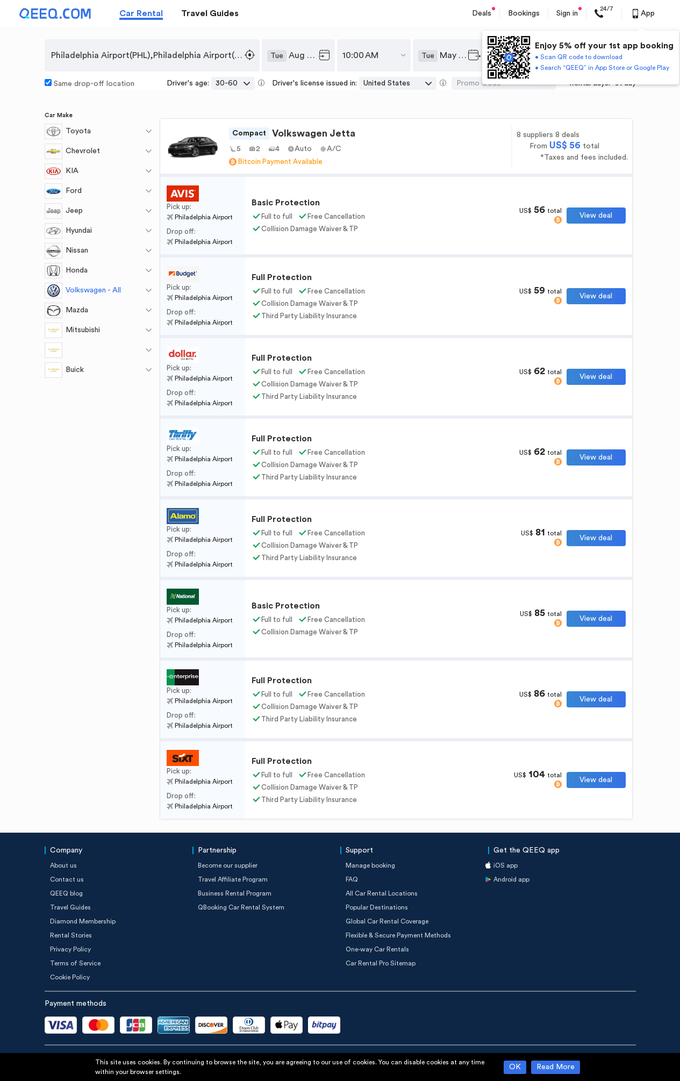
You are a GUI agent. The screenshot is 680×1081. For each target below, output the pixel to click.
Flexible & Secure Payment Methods (398, 935)
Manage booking (370, 865)
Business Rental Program (234, 893)
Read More (555, 1067)
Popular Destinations (377, 907)
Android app (511, 879)
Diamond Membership (83, 921)
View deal (595, 215)
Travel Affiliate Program (233, 879)
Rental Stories (71, 935)
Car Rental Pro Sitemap (381, 963)
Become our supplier (227, 865)
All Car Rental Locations (382, 893)
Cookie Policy (70, 977)
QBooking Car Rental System (241, 907)
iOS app (505, 865)
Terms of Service (75, 963)
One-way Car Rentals (377, 949)
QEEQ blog (66, 893)
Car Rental (141, 13)
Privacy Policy (70, 949)
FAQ (352, 879)
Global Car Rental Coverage (387, 921)
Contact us (67, 879)
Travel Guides (210, 13)
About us (63, 865)
